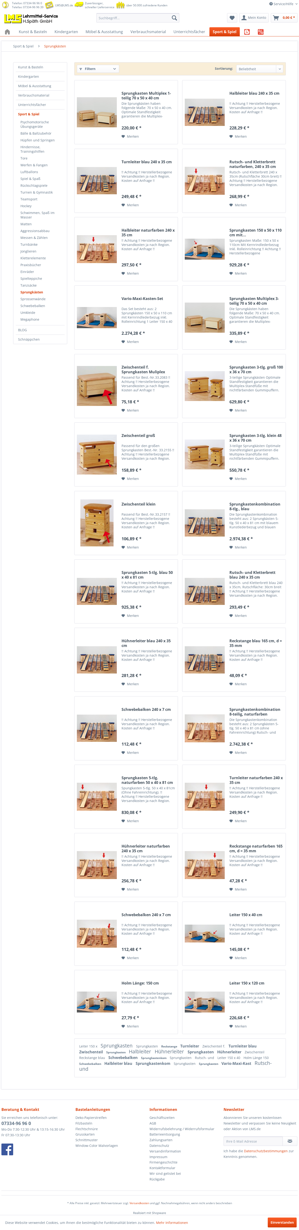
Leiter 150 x (88, 1046)
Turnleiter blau (242, 1046)
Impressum (158, 1157)
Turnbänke (29, 244)
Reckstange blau (92, 1057)
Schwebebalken (32, 306)
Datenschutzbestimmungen (266, 1151)
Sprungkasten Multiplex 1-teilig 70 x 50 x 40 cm (146, 95)
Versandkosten (139, 1203)
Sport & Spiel (28, 114)
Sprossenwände (33, 299)
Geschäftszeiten (162, 1117)
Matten (26, 224)
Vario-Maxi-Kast (236, 1063)
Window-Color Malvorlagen (96, 1145)
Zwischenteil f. (214, 1046)
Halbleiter (140, 1051)
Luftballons (29, 172)
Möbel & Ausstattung (34, 86)
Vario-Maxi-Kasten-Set (142, 298)
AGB (153, 1123)
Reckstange (169, 1046)
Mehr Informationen (172, 1222)
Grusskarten (85, 1134)
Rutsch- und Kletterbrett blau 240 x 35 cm (252, 575)
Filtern (87, 68)
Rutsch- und (205, 1057)
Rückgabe (157, 1179)
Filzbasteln (83, 1123)
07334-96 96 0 (16, 1123)
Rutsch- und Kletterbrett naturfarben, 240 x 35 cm (252, 164)
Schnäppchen (29, 339)
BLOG (22, 330)
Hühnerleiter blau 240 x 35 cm (146, 643)
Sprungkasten (117, 1045)
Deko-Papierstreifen (91, 1117)
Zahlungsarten (161, 1140)
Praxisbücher (30, 265)
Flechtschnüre (86, 1129)
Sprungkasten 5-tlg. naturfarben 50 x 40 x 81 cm (147, 780)
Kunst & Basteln (30, 67)
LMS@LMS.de (64, 5)
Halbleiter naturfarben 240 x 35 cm (148, 232)
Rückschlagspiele (33, 185)
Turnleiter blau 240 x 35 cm (147, 162)
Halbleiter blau (118, 1063)
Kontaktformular (162, 1168)
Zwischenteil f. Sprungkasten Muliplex (143, 369)
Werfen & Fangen (34, 165)
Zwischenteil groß (138, 435)
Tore (24, 158)
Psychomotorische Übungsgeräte (34, 124)
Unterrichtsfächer (32, 104)
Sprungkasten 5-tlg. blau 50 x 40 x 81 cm (147, 575)
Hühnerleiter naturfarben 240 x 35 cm (146, 848)
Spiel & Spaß (30, 178)
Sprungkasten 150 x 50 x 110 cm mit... (255, 232)
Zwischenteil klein (139, 504)
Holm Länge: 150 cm (140, 983)
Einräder (27, 271)
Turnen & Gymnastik (36, 192)
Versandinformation (165, 1151)
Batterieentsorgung (165, 1134)
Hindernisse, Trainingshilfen (32, 149)
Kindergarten (28, 76)
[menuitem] (137, 18)
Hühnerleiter (170, 1051)
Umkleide (27, 312)
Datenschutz (159, 1145)
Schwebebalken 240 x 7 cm (146, 709)
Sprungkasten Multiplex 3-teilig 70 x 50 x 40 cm (254, 301)
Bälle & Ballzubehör (35, 133)
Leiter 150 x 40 (229, 1057)
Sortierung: (224, 68)
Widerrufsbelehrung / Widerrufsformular (182, 1129)
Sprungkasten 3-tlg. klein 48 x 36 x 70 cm (255, 438)
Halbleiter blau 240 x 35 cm (254, 93)
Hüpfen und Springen (37, 140)
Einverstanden (282, 1222)
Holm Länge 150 (256, 1057)
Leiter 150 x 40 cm (245, 914)
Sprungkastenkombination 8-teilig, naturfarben (254, 711)
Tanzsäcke (28, 285)
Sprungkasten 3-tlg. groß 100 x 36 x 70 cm (256, 369)
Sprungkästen (31, 292)
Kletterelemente (33, 258)
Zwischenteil (91, 1052)
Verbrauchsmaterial (33, 95)
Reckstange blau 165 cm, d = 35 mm (255, 643)
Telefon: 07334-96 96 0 (27, 3)
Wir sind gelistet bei (165, 1173)
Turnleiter (190, 1046)
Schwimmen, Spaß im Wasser (37, 214)
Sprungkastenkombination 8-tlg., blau (254, 506)
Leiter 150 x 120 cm (246, 983)
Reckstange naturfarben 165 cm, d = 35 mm (256, 848)
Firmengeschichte (163, 1162)
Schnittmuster (86, 1140)
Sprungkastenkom (154, 1058)
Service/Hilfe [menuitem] (281, 4)
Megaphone (29, 319)
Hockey (25, 206)
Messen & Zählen (34, 237)
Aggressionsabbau (35, 231)
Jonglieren (28, 251)
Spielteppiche (31, 278)
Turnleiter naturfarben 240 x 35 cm (256, 780)
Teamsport (28, 199)
